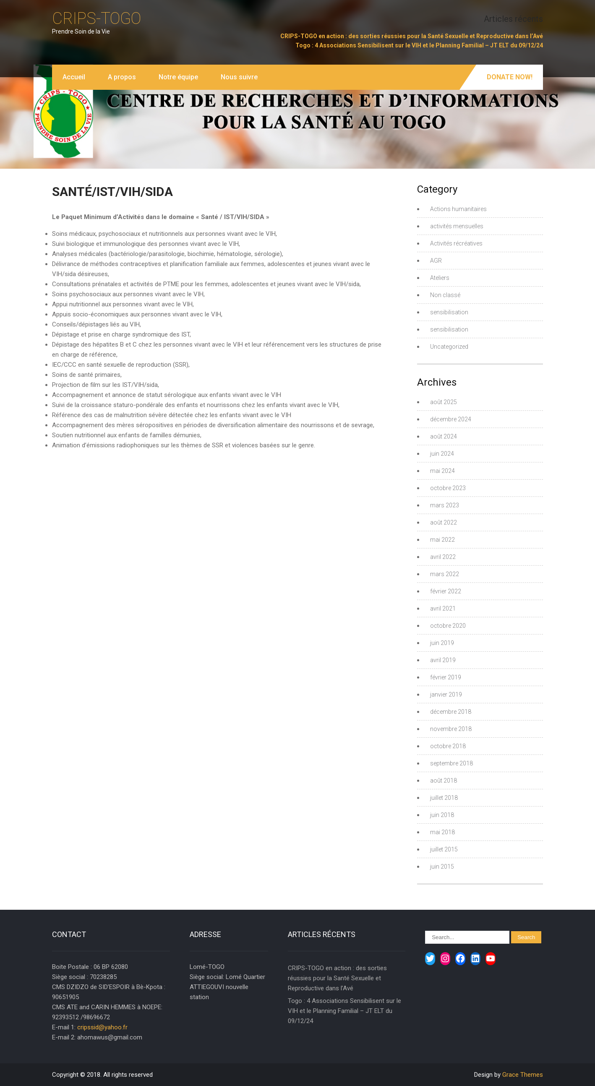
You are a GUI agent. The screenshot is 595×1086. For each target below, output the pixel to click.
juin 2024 (442, 453)
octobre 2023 (448, 488)
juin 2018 (442, 815)
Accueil (74, 77)
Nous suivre (239, 77)
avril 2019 (443, 660)
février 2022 (445, 591)
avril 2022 (443, 556)
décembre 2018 (450, 711)
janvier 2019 (446, 694)
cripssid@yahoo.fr (102, 1027)
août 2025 (443, 402)
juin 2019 (442, 643)
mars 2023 (444, 505)
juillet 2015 (444, 849)
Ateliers (439, 277)
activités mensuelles (456, 226)
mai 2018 (442, 832)
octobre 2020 (448, 625)
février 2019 (445, 677)
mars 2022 (444, 574)
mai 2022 (442, 539)
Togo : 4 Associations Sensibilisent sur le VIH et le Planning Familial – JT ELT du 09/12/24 (419, 45)
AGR (436, 260)
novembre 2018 (451, 729)
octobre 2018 (448, 746)
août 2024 (443, 436)
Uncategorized (449, 346)
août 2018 (443, 780)
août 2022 (443, 522)
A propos (122, 77)
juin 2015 (442, 866)
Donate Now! (509, 77)
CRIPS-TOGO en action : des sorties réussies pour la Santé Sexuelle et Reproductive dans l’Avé (411, 36)
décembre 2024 (450, 419)
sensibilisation (449, 312)
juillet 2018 (444, 797)
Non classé (445, 295)
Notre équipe (178, 77)
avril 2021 (443, 608)
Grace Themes (522, 1074)
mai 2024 (442, 470)
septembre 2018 (451, 763)
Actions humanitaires (458, 209)
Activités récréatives (456, 243)
